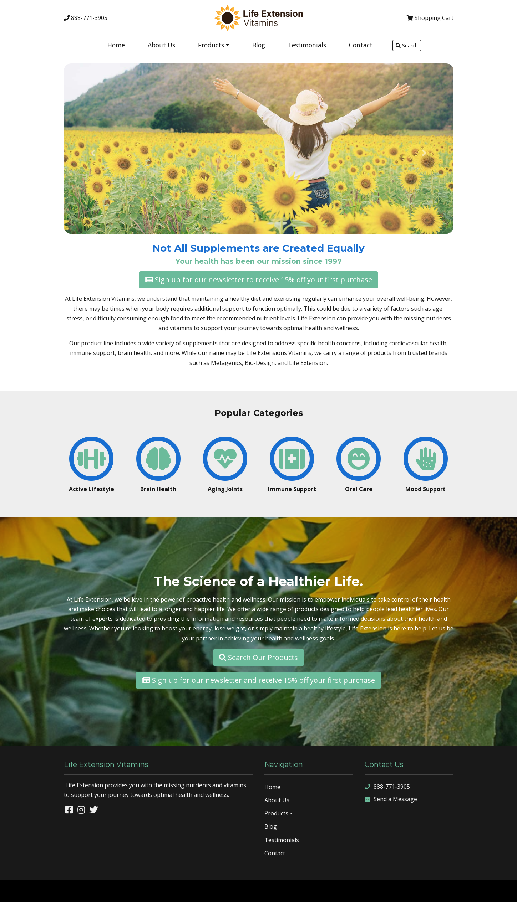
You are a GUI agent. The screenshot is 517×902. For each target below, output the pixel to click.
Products (211, 45)
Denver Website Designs (69, 890)
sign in (504, 890)
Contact (360, 45)
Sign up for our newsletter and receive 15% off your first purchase (258, 680)
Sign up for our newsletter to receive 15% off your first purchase (258, 279)
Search (407, 45)
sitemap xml (457, 890)
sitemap (431, 890)
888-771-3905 (85, 18)
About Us (161, 45)
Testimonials (307, 45)
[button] (93, 152)
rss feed (484, 890)
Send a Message (391, 799)
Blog (258, 45)
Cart (430, 18)
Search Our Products (258, 657)
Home (116, 45)
